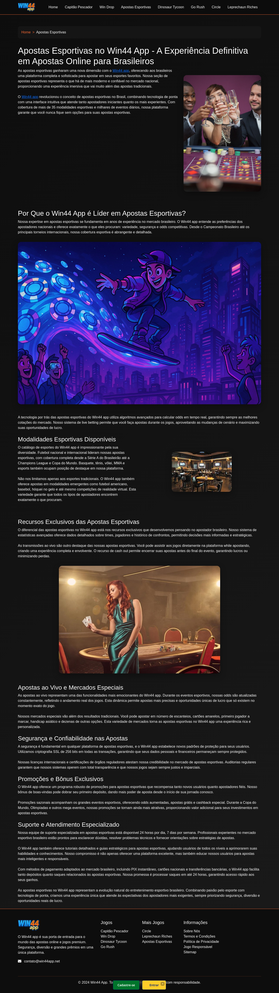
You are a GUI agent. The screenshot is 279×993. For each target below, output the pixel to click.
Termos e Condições (199, 936)
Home (53, 7)
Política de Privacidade (201, 941)
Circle (216, 7)
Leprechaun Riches (243, 7)
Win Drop (107, 7)
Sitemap (190, 952)
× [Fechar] (162, 984)
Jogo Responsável (198, 947)
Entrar (154, 985)
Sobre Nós (192, 931)
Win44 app (120, 70)
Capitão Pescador (78, 7)
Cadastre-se (126, 985)
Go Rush (198, 7)
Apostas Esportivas (136, 7)
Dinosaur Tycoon (171, 7)
